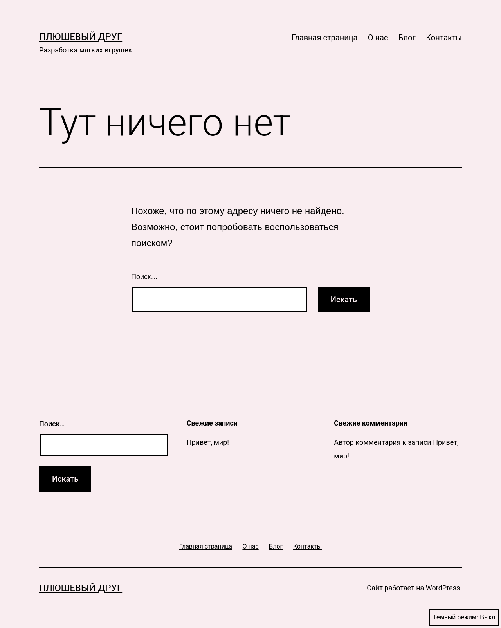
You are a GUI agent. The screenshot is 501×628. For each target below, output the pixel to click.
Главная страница (324, 37)
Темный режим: (464, 617)
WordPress (443, 588)
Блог (407, 37)
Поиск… (144, 277)
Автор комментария (367, 442)
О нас (378, 37)
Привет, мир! (208, 442)
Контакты (444, 37)
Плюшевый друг (80, 36)
